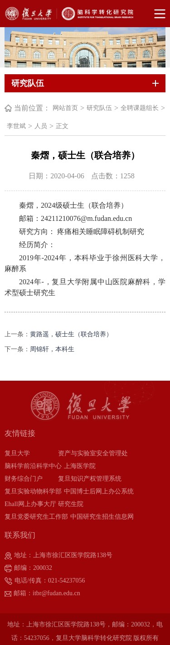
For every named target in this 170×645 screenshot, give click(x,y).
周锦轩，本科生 (52, 349)
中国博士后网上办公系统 (99, 491)
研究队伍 (99, 108)
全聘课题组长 (140, 108)
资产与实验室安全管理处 (93, 453)
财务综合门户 (24, 478)
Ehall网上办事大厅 (30, 504)
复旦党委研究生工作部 (36, 516)
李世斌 (16, 126)
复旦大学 (17, 453)
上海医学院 (80, 466)
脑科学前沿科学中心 (33, 466)
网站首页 (65, 108)
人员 (40, 126)
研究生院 (70, 504)
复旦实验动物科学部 (33, 491)
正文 (62, 126)
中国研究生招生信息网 (102, 516)
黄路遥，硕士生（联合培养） (71, 334)
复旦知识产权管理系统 (89, 478)
